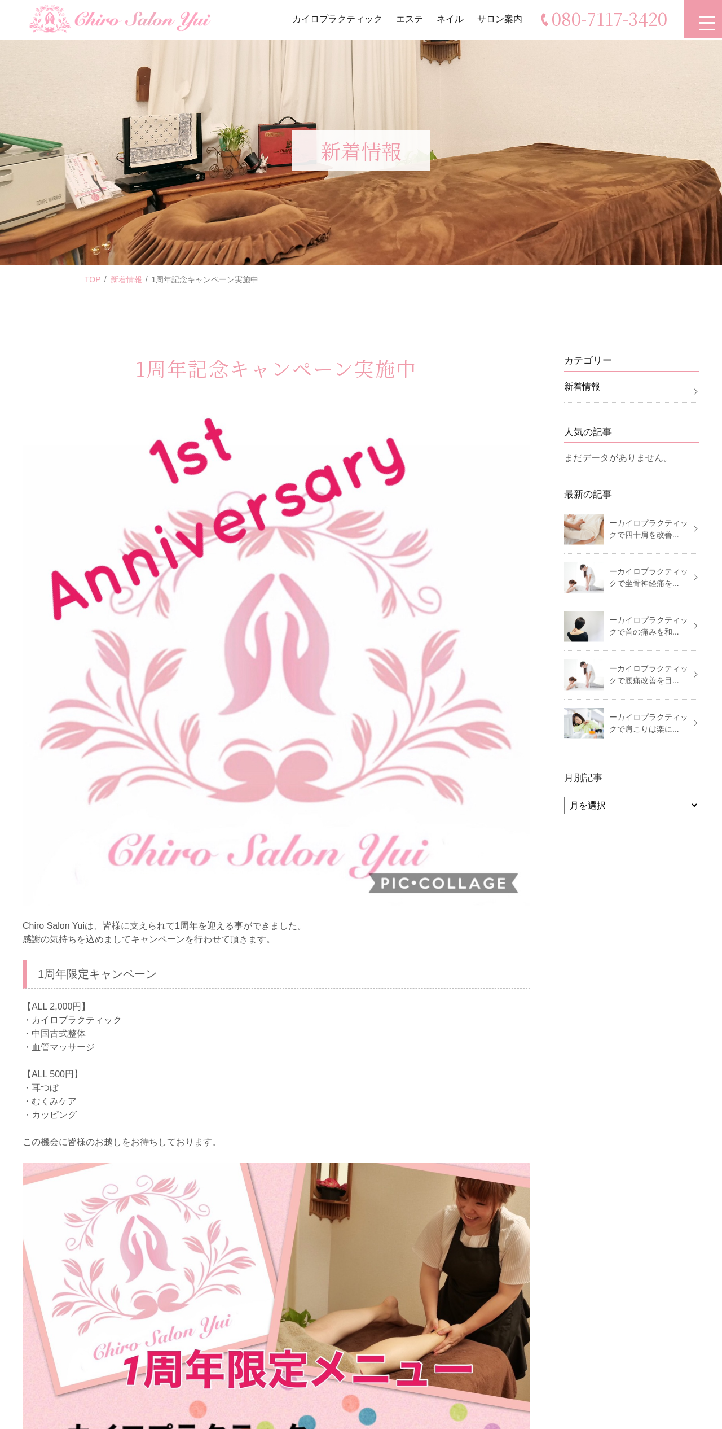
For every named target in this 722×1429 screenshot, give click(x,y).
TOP (93, 279)
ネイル (448, 19)
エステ (407, 19)
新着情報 (126, 279)
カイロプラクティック (335, 19)
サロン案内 (498, 19)
